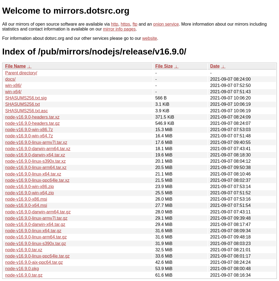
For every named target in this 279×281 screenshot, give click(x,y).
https (125, 24)
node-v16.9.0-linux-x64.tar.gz (33, 230)
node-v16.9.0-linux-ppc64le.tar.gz (37, 256)
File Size (164, 66)
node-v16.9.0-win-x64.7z (29, 136)
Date (215, 66)
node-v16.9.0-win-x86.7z (29, 129)
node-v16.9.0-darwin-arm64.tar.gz (38, 212)
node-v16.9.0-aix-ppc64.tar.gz (34, 262)
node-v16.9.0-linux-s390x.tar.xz (35, 161)
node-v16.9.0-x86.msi (26, 199)
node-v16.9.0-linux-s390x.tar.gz (35, 243)
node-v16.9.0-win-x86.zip (29, 186)
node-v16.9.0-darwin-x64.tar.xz (35, 155)
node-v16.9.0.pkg (22, 268)
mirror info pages (119, 29)
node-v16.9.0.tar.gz (24, 275)
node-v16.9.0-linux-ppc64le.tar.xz (37, 180)
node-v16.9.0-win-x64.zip (29, 193)
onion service (166, 24)
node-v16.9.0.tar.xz (23, 249)
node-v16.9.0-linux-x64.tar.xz (33, 174)
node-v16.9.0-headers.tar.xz (32, 117)
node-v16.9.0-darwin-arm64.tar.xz (37, 148)
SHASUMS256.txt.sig (26, 98)
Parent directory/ (21, 73)
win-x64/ (13, 91)
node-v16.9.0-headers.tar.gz (32, 123)
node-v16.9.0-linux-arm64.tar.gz (36, 237)
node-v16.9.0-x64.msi (26, 205)
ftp (134, 24)
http (114, 24)
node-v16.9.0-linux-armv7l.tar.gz (36, 218)
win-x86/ (13, 85)
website (149, 38)
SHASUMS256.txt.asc (26, 110)
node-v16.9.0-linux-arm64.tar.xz (35, 167)
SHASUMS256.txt (22, 104)
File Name (15, 66)
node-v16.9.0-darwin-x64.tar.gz (35, 224)
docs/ (10, 79)
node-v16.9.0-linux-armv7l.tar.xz (36, 142)
